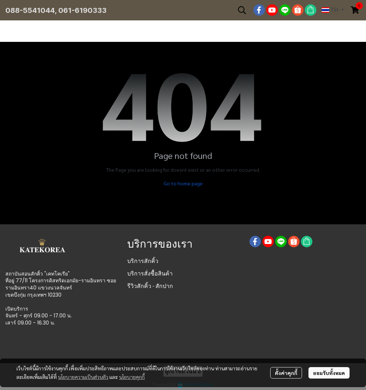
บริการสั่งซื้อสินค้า (150, 273)
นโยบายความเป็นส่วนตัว (83, 377)
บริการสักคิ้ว (142, 261)
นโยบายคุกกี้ (132, 377)
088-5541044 (30, 10)
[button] (242, 10)
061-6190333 (82, 10)
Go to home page (183, 183)
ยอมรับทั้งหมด (329, 373)
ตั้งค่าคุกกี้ (286, 373)
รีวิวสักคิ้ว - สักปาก (150, 286)
